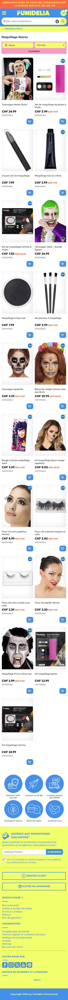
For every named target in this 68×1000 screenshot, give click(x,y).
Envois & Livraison (12, 911)
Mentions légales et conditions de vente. (24, 934)
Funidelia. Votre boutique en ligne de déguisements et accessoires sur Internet (33, 13)
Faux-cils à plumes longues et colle (50, 533)
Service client (34, 876)
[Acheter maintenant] (30, 121)
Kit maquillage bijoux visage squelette (49, 462)
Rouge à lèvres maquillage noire (16, 462)
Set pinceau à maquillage (48, 318)
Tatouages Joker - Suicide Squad (48, 248)
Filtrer (12, 45)
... (2, 28)
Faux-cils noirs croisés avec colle (16, 604)
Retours (6, 914)
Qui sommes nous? (12, 946)
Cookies (6, 940)
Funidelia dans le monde (15, 931)
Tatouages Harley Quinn (14, 104)
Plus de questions (11, 917)
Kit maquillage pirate (46, 673)
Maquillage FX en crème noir (17, 673)
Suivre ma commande (34, 887)
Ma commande (10, 905)
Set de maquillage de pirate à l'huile (50, 106)
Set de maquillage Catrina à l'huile (16, 248)
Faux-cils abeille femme (47, 602)
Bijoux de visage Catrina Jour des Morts (50, 390)
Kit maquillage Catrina (14, 745)
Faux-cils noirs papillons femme (14, 533)
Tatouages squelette (12, 389)
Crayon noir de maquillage (16, 175)
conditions (56, 859)
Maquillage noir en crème (48, 175)
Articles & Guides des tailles (17, 908)
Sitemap (6, 943)
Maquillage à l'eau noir (14, 318)
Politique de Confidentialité (17, 937)
